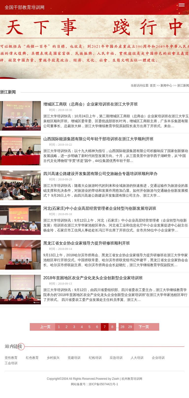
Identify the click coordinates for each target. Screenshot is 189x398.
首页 (153, 85)
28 (123, 327)
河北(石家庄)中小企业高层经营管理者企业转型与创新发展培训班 (99, 208)
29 (130, 327)
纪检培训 (95, 358)
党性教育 (11, 358)
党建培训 (74, 358)
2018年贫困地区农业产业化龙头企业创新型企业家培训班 (93, 278)
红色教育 (32, 358)
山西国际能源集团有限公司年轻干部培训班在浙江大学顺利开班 (98, 139)
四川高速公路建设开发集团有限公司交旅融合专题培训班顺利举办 (100, 174)
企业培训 (158, 358)
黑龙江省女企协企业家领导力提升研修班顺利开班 (86, 243)
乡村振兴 (53, 358)
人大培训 (137, 358)
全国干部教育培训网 (25, 7)
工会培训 (11, 363)
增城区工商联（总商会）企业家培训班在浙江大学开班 (90, 104)
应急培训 (116, 358)
